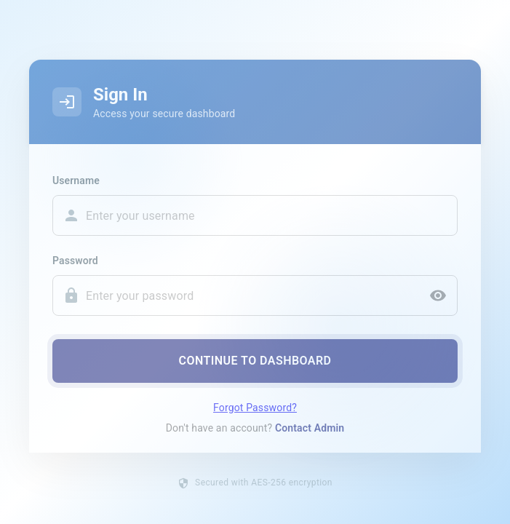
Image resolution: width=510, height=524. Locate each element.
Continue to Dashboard (255, 364)
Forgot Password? (255, 411)
